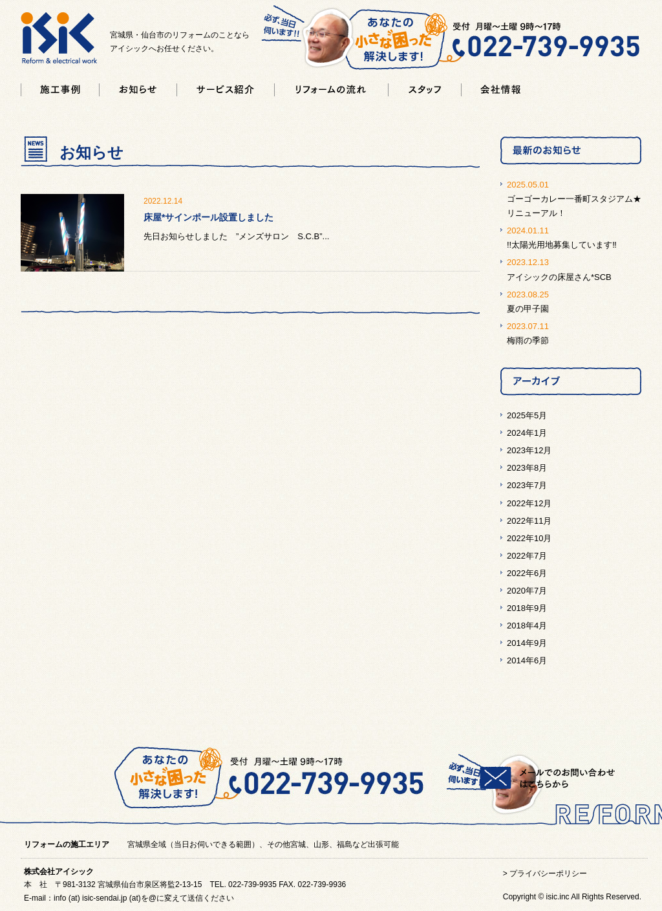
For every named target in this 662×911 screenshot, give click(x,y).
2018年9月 (527, 608)
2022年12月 (529, 503)
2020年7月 (527, 590)
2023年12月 (529, 450)
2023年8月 (527, 468)
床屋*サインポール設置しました (208, 217)
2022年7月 (527, 556)
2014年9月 (527, 643)
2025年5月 (527, 415)
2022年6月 (527, 573)
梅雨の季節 (528, 340)
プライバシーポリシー (548, 873)
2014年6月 (527, 660)
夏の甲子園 (528, 309)
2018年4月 (527, 625)
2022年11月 (529, 521)
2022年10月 (529, 538)
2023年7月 (527, 485)
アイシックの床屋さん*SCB (559, 277)
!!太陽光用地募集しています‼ (562, 245)
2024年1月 (527, 433)
